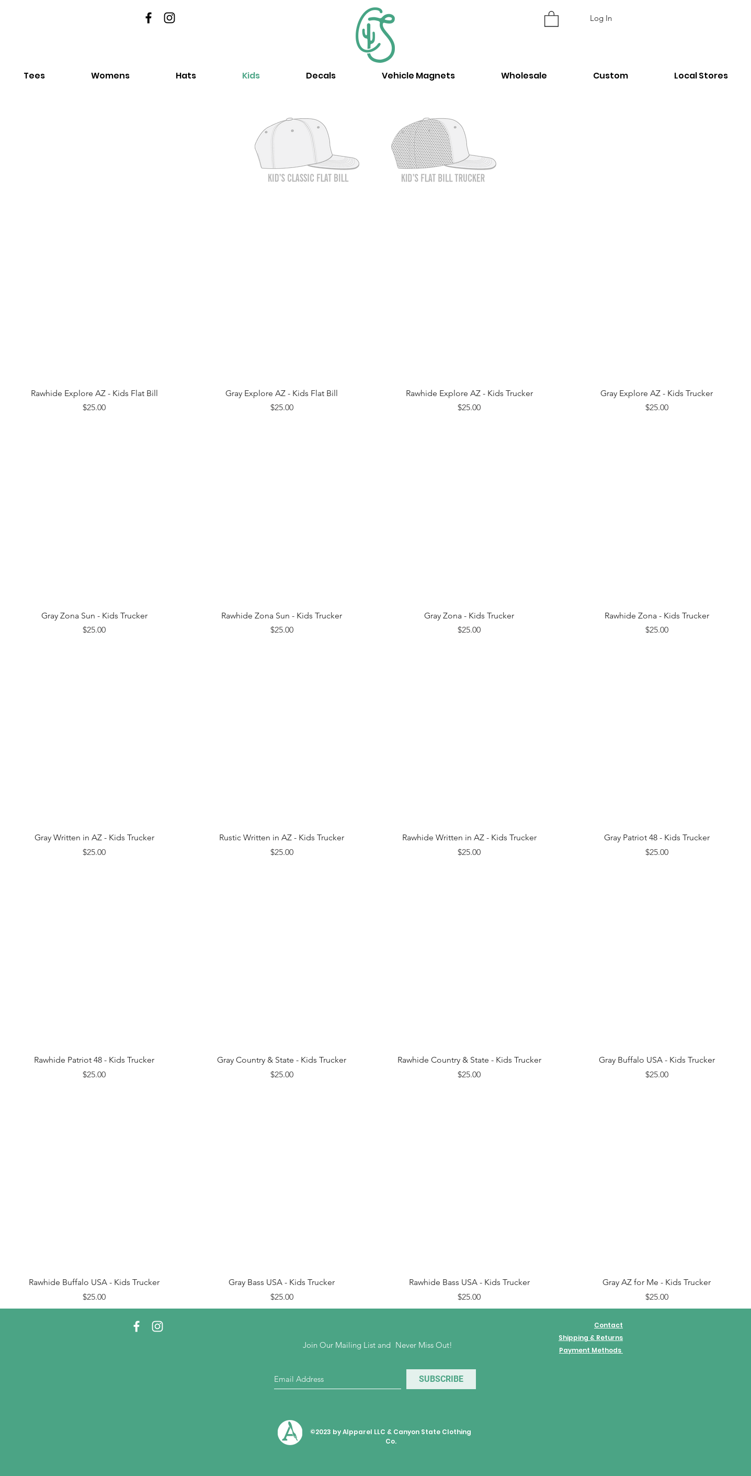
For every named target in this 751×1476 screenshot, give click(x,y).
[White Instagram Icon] (157, 1326)
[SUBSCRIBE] (441, 1379)
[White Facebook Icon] (136, 1326)
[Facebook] (148, 17)
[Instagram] (169, 17)
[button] (551, 18)
